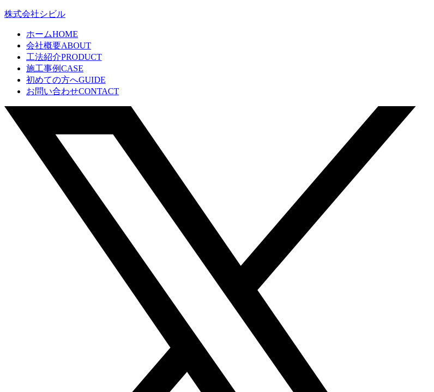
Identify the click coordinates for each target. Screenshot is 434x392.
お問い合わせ (72, 91)
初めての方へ (66, 79)
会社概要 (58, 45)
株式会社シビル (34, 14)
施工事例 (54, 68)
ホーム (52, 34)
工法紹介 (64, 57)
